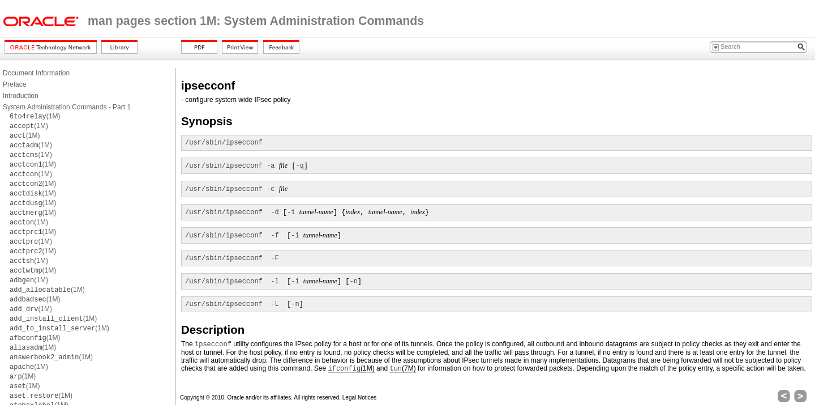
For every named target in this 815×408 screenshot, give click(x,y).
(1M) (35, 116)
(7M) (402, 368)
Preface (14, 84)
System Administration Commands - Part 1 (67, 107)
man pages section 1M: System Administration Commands (256, 21)
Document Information (36, 73)
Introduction (20, 96)
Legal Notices (359, 397)
